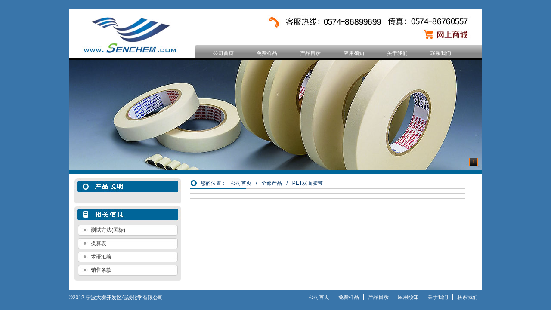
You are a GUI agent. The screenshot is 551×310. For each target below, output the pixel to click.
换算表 (98, 243)
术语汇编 (101, 257)
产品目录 (310, 53)
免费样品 (267, 53)
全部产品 (271, 183)
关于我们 (397, 53)
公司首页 (223, 53)
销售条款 (101, 270)
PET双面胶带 (307, 183)
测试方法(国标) (108, 230)
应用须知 (354, 53)
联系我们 (440, 53)
